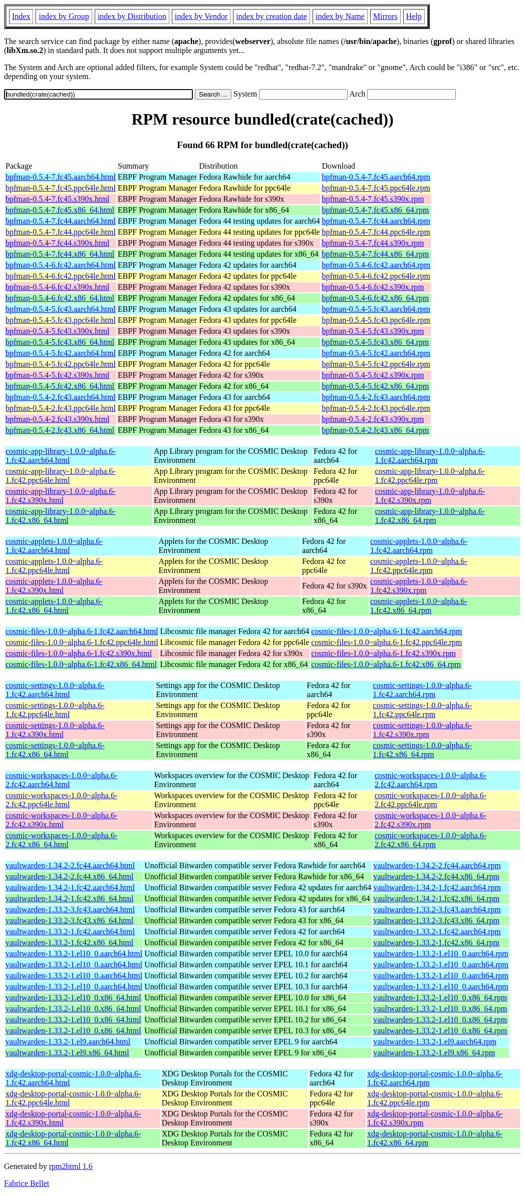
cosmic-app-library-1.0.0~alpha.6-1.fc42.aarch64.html (61, 455)
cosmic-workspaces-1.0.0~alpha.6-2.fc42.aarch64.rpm (430, 780)
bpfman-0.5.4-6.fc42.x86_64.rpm (375, 298)
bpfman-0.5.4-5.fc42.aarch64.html (61, 353)
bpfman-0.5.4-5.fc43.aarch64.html (61, 309)
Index (21, 16)
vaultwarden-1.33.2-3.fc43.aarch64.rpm (437, 909)
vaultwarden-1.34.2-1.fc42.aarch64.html (70, 887)
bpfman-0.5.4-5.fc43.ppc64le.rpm (376, 320)
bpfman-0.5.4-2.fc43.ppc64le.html (61, 408)
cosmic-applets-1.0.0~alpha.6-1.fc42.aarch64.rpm (418, 545)
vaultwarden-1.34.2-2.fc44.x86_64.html (70, 876)
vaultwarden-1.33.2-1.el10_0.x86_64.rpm (440, 997)
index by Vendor (201, 16)
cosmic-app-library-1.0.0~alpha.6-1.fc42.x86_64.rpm (430, 515)
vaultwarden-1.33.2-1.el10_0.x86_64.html (73, 997)
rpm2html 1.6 (71, 1166)
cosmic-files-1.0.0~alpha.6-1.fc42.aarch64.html (82, 631)
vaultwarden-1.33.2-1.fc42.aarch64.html (70, 931)
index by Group (64, 16)
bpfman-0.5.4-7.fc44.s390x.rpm (373, 243)
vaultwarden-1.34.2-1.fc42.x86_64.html (70, 898)
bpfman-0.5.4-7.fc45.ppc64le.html (61, 188)
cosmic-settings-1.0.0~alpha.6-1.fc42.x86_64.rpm (422, 750)
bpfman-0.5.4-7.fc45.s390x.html (58, 199)
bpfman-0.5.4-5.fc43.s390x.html (58, 331)
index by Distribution (132, 16)
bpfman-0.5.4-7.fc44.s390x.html (58, 243)
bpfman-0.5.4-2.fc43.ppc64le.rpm (376, 408)
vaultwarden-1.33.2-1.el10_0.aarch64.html (74, 953)
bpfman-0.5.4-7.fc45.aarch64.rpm (376, 177)
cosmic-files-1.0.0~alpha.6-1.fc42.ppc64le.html (82, 642)
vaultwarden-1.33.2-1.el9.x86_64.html (67, 1052)
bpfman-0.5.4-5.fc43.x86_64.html (60, 342)
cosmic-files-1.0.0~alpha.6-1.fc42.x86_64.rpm (385, 664)
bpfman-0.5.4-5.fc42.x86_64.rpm (375, 386)
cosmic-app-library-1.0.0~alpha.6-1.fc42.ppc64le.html (61, 475)
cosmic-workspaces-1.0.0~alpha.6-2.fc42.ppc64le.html (61, 800)
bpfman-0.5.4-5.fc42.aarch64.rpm (376, 353)
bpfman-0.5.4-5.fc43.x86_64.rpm (375, 342)
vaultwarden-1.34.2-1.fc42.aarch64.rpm (437, 887)
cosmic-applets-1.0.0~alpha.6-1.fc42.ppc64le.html (54, 565)
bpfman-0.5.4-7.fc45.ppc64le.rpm (376, 188)
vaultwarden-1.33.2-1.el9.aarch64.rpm (434, 1041)
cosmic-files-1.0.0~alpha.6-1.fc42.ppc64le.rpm (386, 642)
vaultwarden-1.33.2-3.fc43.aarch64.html (70, 909)
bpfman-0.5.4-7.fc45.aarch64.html (61, 177)
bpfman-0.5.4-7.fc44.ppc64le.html (61, 232)
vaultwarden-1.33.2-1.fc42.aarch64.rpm (437, 931)
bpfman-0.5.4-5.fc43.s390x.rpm (373, 331)
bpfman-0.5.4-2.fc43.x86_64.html (60, 430)
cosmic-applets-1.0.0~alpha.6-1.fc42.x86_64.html (54, 606)
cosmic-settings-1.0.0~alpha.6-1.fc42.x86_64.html (55, 750)
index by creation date (271, 16)
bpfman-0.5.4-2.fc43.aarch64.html (61, 397)
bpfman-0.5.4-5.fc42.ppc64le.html (61, 364)
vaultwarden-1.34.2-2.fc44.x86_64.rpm (436, 876)
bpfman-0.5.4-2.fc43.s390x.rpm (373, 419)
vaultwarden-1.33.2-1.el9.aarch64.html (68, 1041)
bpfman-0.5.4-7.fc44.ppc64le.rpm (376, 232)
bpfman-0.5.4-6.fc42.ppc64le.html (61, 276)
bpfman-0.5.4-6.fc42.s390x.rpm (373, 287)
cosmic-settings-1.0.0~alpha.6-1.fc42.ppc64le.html (55, 710)
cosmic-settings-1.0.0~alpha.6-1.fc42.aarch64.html (55, 690)
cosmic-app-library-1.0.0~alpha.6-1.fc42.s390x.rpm (430, 495)
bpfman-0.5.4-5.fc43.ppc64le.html (61, 320)
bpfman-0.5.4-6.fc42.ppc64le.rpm (376, 276)
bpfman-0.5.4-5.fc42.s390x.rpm (373, 375)
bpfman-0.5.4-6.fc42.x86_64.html (60, 298)
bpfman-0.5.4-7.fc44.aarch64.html (61, 221)
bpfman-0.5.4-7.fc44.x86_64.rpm (375, 254)
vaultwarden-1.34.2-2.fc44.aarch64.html (70, 865)
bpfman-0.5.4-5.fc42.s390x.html (58, 375)
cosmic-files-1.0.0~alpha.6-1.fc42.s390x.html (79, 653)
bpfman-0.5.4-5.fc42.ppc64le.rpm (376, 364)
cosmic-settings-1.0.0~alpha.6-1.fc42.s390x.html (55, 730)
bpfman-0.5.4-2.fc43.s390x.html (58, 419)
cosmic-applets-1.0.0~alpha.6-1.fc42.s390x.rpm (418, 585)
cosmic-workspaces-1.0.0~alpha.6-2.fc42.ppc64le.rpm (430, 800)
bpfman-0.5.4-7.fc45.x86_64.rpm (375, 210)
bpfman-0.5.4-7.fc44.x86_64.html (60, 254)
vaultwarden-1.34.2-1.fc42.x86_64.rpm (436, 898)
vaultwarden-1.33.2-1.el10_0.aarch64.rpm (440, 953)
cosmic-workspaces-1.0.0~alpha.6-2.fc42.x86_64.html (61, 840)
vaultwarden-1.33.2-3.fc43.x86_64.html (70, 920)
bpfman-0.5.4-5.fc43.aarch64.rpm (376, 309)
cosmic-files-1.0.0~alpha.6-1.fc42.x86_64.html (81, 664)
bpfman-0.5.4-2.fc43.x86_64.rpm (375, 430)
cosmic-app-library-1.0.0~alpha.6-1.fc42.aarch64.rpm (430, 455)
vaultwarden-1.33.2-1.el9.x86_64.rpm (434, 1052)
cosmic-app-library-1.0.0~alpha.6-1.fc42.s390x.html (61, 495)
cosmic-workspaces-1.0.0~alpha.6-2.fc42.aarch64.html (61, 780)
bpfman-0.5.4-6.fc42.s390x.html (58, 287)
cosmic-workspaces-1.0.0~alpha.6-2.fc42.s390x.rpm (430, 820)
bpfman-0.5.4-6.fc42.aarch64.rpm (376, 265)
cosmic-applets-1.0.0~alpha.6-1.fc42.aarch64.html (54, 545)
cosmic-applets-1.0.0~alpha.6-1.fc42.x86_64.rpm (418, 606)
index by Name (340, 16)
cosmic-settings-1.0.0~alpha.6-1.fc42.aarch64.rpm (422, 690)
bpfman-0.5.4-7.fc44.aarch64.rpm (376, 221)
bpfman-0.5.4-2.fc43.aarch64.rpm (376, 397)
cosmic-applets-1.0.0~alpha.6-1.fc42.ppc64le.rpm (418, 565)
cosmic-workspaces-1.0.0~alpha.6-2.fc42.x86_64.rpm (430, 840)
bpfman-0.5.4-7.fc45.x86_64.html (60, 210)
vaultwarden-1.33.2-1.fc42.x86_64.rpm (436, 942)
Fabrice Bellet (26, 1183)
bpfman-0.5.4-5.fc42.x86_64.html (60, 386)
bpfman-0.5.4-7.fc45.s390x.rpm (373, 199)
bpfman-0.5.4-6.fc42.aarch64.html (61, 265)
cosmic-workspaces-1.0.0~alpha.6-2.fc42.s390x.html (61, 820)
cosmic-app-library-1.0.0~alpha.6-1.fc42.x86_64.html (61, 515)
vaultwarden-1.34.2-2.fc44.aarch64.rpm (437, 865)
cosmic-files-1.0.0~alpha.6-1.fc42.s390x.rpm (383, 653)
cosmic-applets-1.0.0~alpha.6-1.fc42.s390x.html (54, 585)
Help (414, 16)
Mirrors (385, 16)
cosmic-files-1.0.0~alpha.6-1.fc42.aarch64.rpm (386, 631)
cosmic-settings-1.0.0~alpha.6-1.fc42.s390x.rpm (422, 730)
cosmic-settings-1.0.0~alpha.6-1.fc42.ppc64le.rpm (422, 710)
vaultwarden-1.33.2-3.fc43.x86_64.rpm (436, 920)
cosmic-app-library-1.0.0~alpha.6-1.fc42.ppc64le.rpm (430, 475)
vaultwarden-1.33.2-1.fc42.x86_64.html (70, 942)
